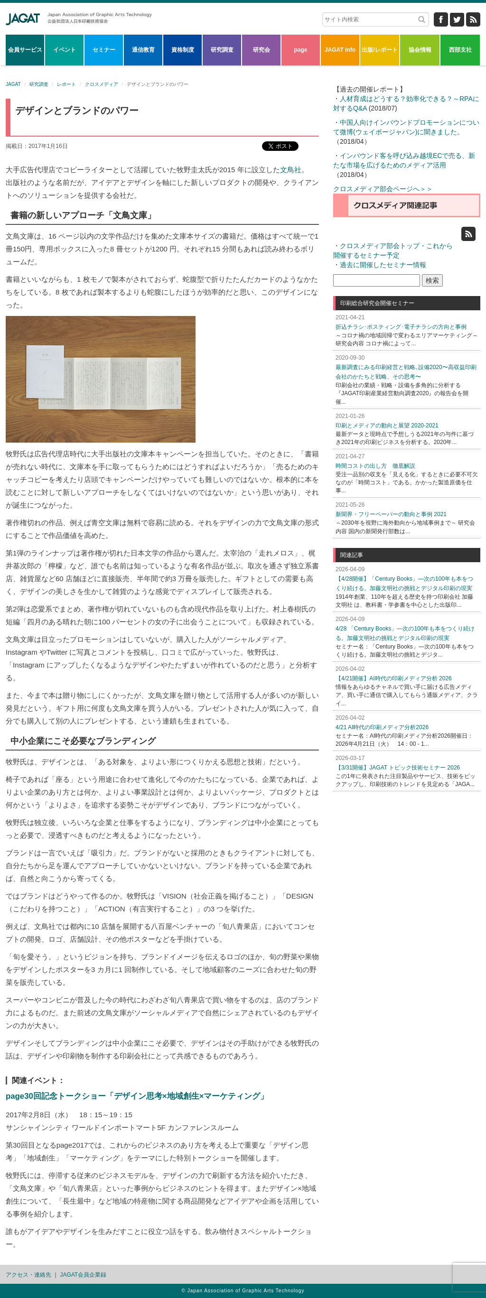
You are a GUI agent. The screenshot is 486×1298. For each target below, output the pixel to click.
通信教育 (143, 49)
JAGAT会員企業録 (83, 1274)
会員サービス (25, 49)
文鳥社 (290, 170)
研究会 (261, 49)
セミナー (104, 49)
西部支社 (460, 49)
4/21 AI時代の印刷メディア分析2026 (382, 727)
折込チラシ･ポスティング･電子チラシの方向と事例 (401, 327)
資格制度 (182, 49)
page (300, 49)
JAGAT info (340, 49)
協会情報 (420, 49)
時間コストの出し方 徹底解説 (375, 466)
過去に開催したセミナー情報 (383, 265)
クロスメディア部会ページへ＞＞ (383, 189)
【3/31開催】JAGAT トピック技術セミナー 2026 (398, 767)
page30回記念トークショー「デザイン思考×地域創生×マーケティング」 (137, 1096)
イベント (64, 49)
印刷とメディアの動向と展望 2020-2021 (387, 425)
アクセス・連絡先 (28, 1274)
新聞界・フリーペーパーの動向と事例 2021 (391, 514)
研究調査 (222, 49)
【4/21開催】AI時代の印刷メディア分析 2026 (394, 678)
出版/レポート (379, 49)
